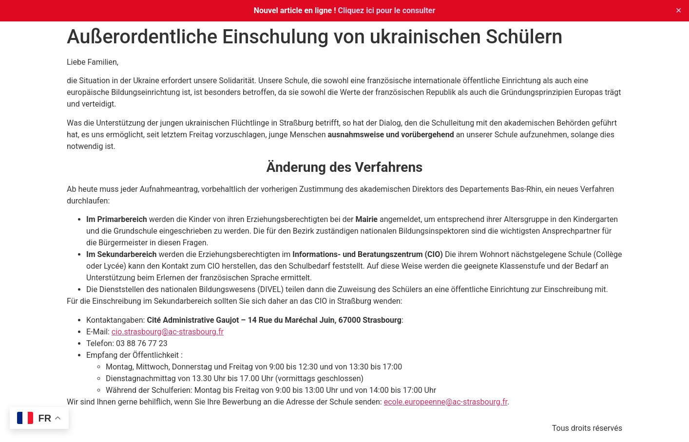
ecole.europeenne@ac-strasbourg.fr (445, 401)
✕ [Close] (678, 10)
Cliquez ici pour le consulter (387, 10)
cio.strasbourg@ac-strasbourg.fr (168, 331)
